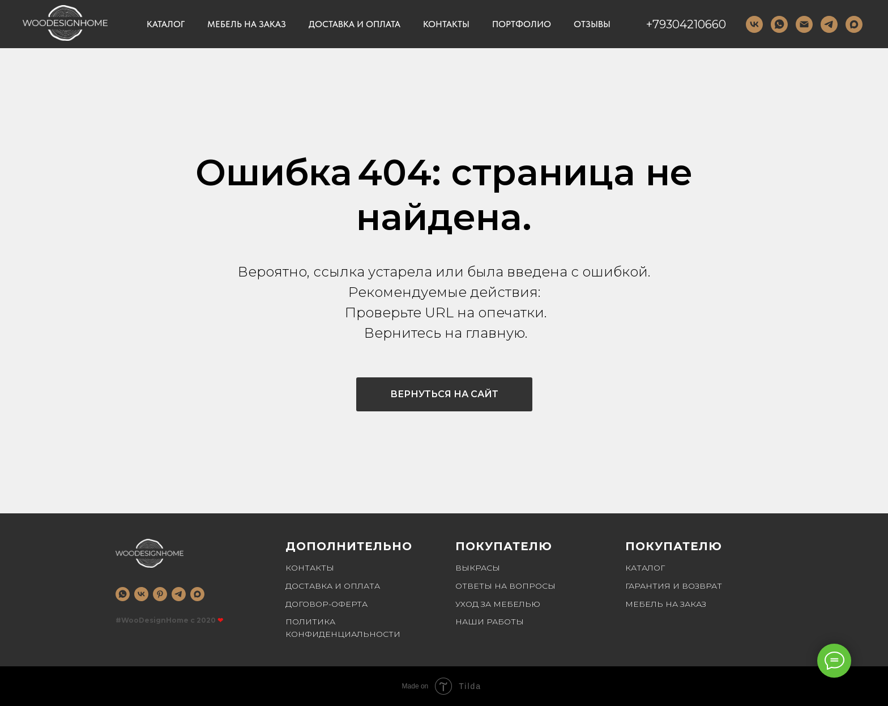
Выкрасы (477, 568)
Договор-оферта (326, 604)
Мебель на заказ (246, 24)
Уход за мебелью (497, 604)
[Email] (804, 24)
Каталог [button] (166, 24)
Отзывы (592, 24)
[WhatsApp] (779, 24)
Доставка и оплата (354, 24)
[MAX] (854, 24)
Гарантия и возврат (673, 586)
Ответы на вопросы (505, 586)
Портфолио (521, 24)
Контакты (446, 24)
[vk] (141, 594)
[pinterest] (160, 594)
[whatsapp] (123, 594)
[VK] (754, 24)
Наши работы (489, 621)
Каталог (645, 568)
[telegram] (829, 24)
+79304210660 (686, 24)
